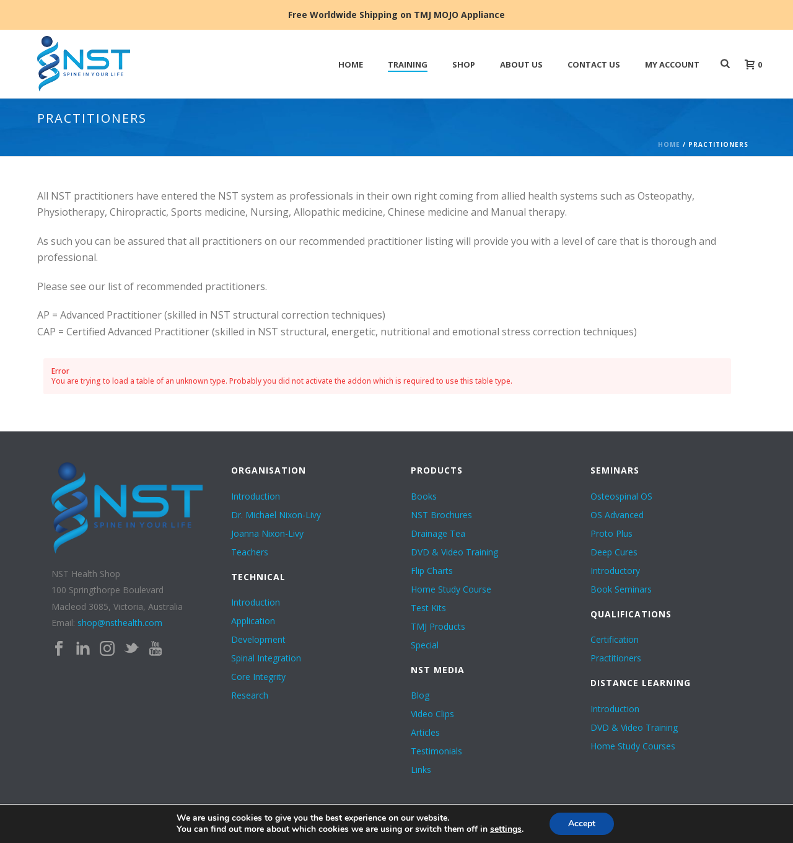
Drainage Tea (438, 533)
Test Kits (428, 608)
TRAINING (407, 64)
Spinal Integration (266, 658)
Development (258, 639)
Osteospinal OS (621, 496)
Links (421, 769)
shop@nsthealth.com (119, 623)
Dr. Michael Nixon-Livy (276, 515)
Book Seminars (621, 589)
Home (669, 144)
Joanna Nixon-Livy (267, 533)
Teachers (249, 552)
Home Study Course (451, 589)
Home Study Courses (632, 746)
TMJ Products (438, 626)
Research (249, 695)
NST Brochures (441, 515)
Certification (614, 639)
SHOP (463, 64)
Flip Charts (432, 570)
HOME (350, 64)
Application (253, 621)
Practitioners (615, 658)
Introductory (615, 570)
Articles (425, 732)
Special (425, 645)
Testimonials (436, 751)
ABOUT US (521, 64)
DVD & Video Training (454, 552)
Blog (420, 695)
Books (424, 496)
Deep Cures (613, 552)
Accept (581, 823)
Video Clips (432, 714)
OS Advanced (617, 515)
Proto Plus (611, 533)
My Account (672, 64)
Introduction (255, 496)
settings (506, 829)
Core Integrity (258, 676)
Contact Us (593, 64)
